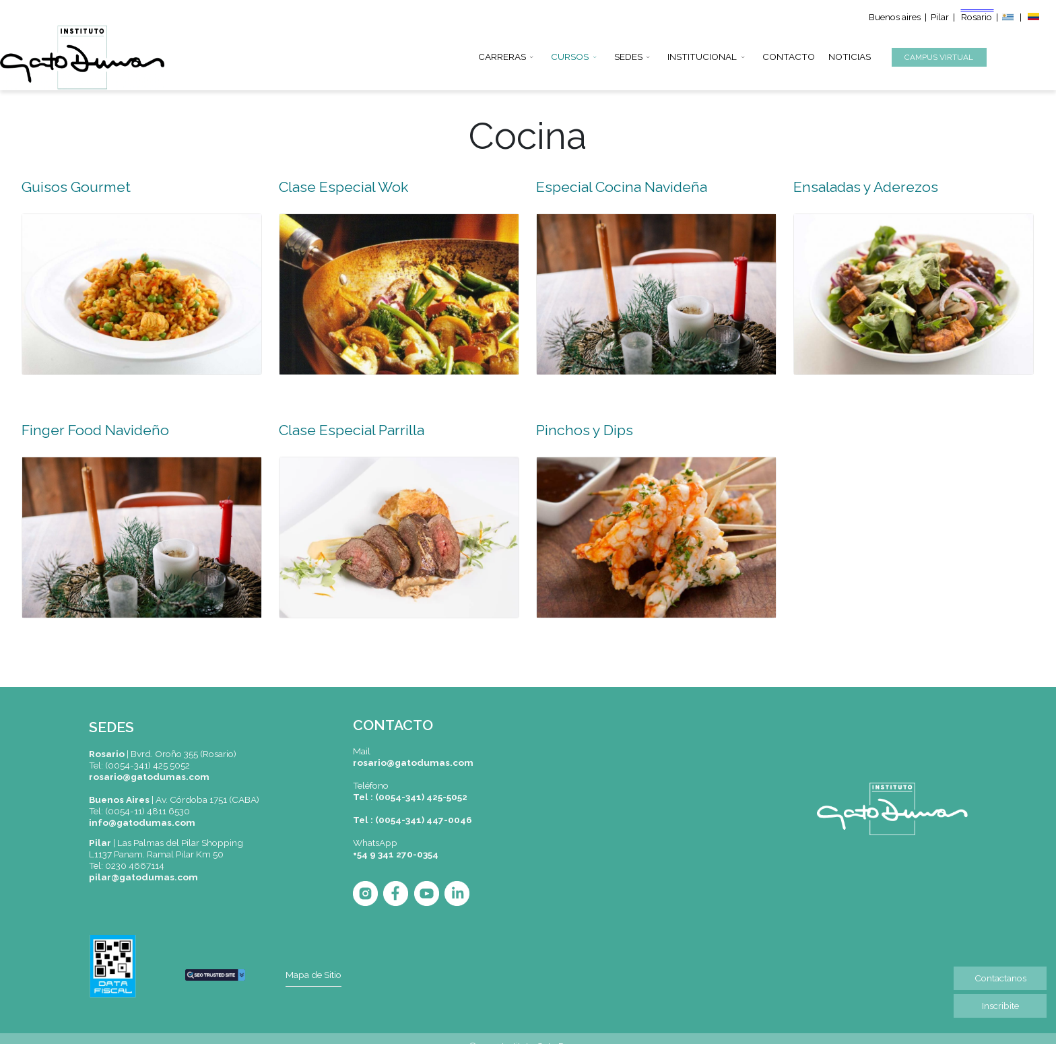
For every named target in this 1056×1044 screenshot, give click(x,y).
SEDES (628, 55)
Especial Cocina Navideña (621, 186)
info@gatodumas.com (142, 822)
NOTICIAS (849, 55)
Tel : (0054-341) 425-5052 (410, 796)
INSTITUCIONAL (702, 55)
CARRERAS (502, 55)
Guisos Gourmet (76, 186)
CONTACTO (788, 55)
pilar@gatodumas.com (143, 877)
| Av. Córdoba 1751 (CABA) (204, 799)
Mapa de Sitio (313, 974)
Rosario (977, 16)
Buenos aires (895, 16)
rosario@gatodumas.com (149, 776)
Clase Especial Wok (343, 186)
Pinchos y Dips (584, 430)
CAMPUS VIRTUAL (938, 57)
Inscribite (1000, 1005)
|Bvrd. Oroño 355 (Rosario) (162, 753)
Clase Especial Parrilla (351, 430)
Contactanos (1000, 978)
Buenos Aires (119, 799)
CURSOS (570, 55)
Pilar (940, 16)
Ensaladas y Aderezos (865, 186)
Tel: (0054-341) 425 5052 (139, 765)
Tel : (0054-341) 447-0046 (412, 819)
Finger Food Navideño (95, 430)
